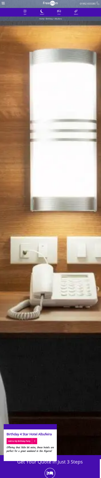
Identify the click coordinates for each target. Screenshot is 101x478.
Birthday (49, 19)
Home (41, 19)
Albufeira (58, 19)
